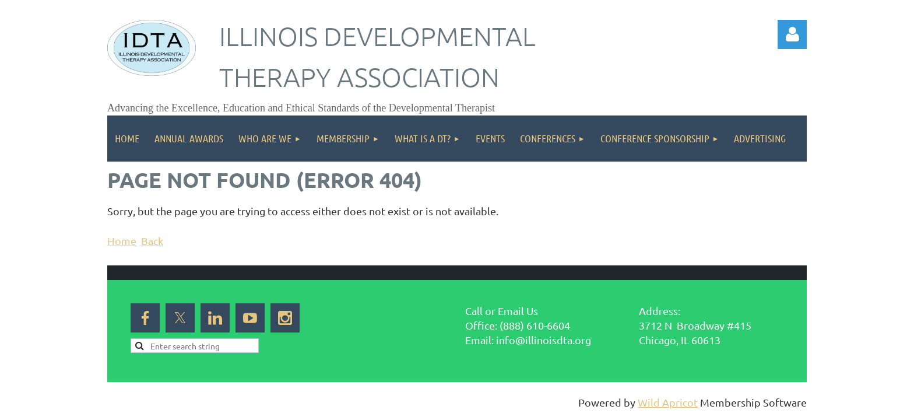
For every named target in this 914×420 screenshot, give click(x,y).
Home (121, 241)
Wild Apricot (668, 402)
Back (152, 241)
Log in (792, 34)
